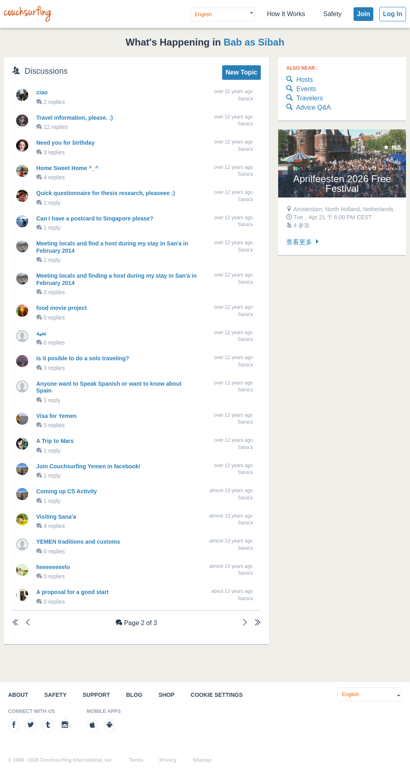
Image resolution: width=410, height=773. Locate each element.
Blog (134, 695)
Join (363, 13)
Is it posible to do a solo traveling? (82, 358)
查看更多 (303, 242)
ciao (42, 92)
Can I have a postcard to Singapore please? (94, 218)
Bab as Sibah (254, 42)
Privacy (168, 760)
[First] (15, 623)
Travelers (304, 98)
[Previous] (28, 623)
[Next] (245, 623)
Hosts (299, 80)
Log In (392, 13)
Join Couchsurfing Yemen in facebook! (88, 466)
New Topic (241, 72)
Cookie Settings (217, 695)
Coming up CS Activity (66, 491)
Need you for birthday (65, 142)
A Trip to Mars (55, 441)
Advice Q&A (308, 107)
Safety (332, 13)
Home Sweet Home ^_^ (67, 168)
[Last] (257, 623)
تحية (41, 333)
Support (96, 695)
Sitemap (202, 760)
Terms (136, 760)
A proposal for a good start (72, 592)
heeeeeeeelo (53, 567)
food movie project (61, 308)
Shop (166, 695)
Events (301, 89)
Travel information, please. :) (74, 117)
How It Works (286, 13)
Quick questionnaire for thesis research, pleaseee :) (105, 193)
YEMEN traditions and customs (78, 541)
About (18, 695)
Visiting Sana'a (56, 516)
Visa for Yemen (56, 416)
